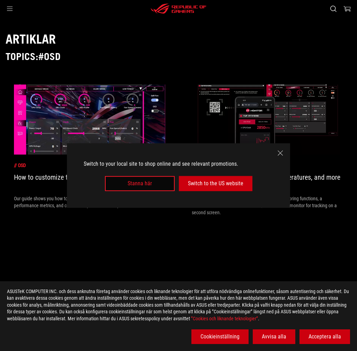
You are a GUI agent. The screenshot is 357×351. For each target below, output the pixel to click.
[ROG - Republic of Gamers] (178, 8)
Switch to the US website (215, 183)
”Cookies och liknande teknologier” (224, 318)
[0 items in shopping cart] (347, 8)
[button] (10, 9)
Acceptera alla (325, 336)
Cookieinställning (220, 336)
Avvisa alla (274, 336)
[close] (280, 153)
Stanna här (140, 183)
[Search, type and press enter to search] (333, 8)
